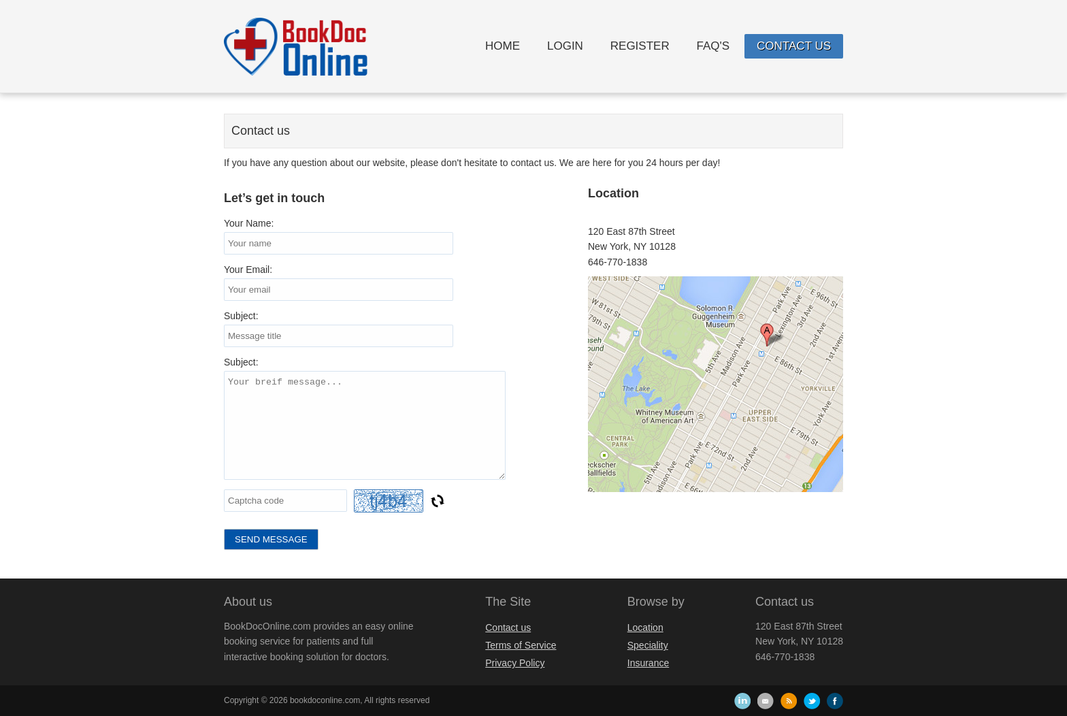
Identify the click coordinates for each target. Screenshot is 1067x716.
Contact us (794, 45)
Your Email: (248, 269)
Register (640, 45)
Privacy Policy (514, 662)
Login (565, 45)
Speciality (647, 645)
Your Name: (249, 223)
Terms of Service (520, 645)
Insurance (648, 662)
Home (502, 45)
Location (645, 627)
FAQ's (713, 45)
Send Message (271, 539)
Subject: (241, 315)
